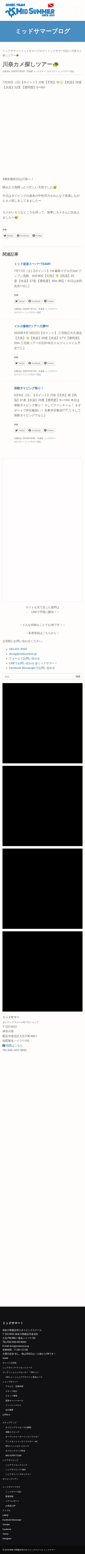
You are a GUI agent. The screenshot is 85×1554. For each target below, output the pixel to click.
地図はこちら (12, 1045)
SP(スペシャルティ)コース (17, 1446)
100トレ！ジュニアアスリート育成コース (23, 1377)
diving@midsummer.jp (22, 653)
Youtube (6, 1524)
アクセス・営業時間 (14, 1386)
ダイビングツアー (10, 1479)
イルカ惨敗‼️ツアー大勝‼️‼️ (31, 326)
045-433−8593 (18, 649)
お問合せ (6, 1415)
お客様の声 (10, 1506)
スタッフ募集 (11, 1396)
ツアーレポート (12, 1501)
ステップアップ (9, 1422)
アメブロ (6, 1510)
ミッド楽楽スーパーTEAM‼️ (32, 264)
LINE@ (5, 1515)
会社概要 (9, 1410)
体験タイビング (12, 1432)
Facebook (6, 1529)
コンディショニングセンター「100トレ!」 (21, 1372)
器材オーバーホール (14, 1400)
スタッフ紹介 (11, 1391)
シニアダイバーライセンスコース (17, 1368)
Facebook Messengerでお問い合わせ (32, 668)
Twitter (5, 1534)
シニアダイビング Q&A (15, 1469)
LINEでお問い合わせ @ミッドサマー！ (33, 663)
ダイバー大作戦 (9, 1363)
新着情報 (9, 1496)
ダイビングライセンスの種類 (18, 1427)
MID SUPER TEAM (13, 1455)
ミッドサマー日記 (58, 50)
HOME (5, 1358)
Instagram (6, 1538)
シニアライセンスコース (16, 1465)
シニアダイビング (10, 1460)
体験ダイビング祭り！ (29, 388)
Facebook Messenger (11, 1520)
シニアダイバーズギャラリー (18, 1474)
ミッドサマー (10, 50)
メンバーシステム (13, 1405)
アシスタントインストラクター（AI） (22, 1441)
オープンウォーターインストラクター (22, 1437)
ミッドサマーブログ (33, 50)
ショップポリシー (10, 1382)
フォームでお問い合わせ (24, 658)
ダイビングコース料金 (15, 1451)
